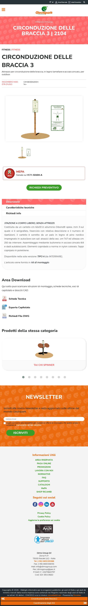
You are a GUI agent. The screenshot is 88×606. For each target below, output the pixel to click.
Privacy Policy (44, 513)
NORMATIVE (44, 474)
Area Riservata (61, 2)
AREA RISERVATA (44, 460)
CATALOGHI (44, 484)
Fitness (6, 49)
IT (50, 2)
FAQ (44, 477)
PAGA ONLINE (44, 463)
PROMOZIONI (44, 467)
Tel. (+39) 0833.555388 (44, 561)
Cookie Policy (44, 516)
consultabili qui (54, 595)
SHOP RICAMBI (44, 492)
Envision (77, 595)
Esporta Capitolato (16, 307)
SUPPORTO (44, 481)
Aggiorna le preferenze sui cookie (44, 520)
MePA (44, 488)
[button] (23, 377)
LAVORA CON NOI (44, 470)
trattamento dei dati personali (28, 425)
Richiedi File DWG (15, 316)
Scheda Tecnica (14, 298)
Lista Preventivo (74, 2)
